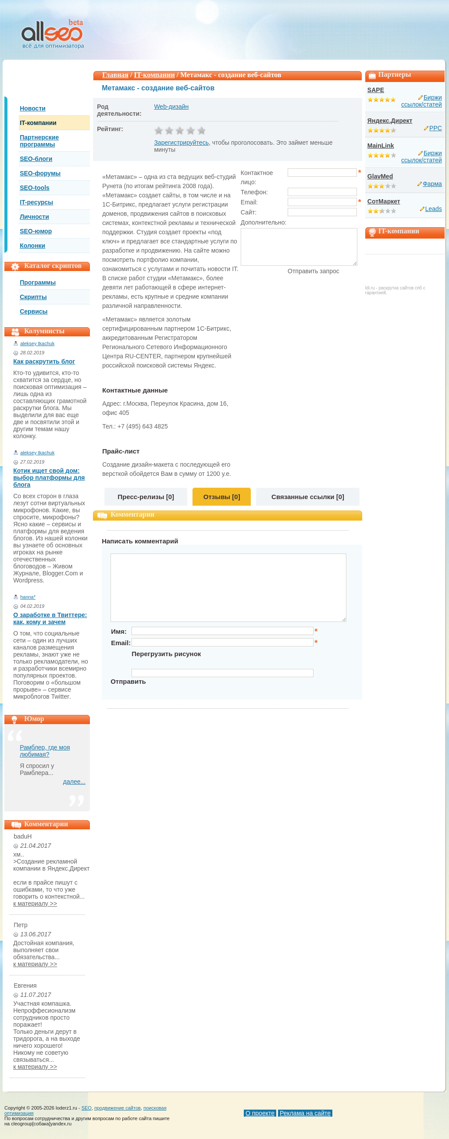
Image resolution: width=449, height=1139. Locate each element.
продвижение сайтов (117, 1107)
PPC (435, 128)
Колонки (32, 245)
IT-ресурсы (36, 202)
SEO (87, 1107)
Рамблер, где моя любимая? (45, 751)
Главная (115, 75)
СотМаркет (383, 201)
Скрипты (33, 296)
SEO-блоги (36, 158)
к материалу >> (35, 903)
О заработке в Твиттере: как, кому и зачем (50, 618)
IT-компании (38, 122)
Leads (433, 208)
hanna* (28, 597)
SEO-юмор (36, 231)
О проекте (260, 1113)
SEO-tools (35, 187)
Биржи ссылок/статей (421, 101)
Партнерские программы (39, 141)
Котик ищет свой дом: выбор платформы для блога (49, 477)
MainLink (380, 145)
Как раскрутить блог (44, 361)
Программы (38, 282)
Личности (34, 216)
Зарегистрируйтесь (181, 142)
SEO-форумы (40, 173)
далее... (74, 781)
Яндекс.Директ (389, 120)
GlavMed (380, 176)
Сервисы (33, 311)
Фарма (432, 183)
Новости (33, 108)
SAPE (375, 89)
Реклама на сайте (305, 1113)
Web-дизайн (171, 106)
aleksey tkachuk (37, 343)
